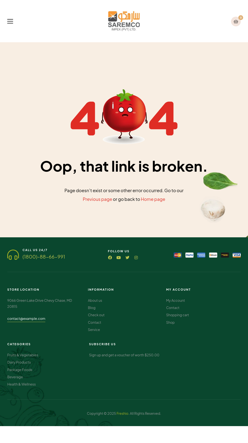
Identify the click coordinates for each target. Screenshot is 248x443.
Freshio (122, 413)
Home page (153, 199)
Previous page (97, 199)
